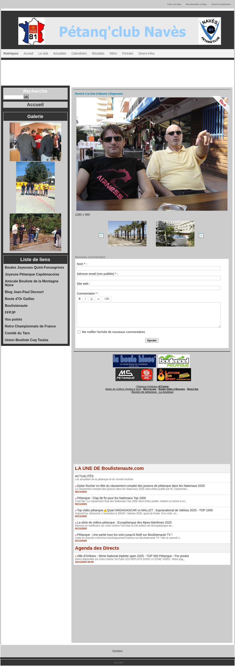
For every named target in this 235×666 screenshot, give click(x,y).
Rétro (113, 53)
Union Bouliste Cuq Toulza (26, 340)
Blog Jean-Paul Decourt (24, 292)
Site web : (83, 283)
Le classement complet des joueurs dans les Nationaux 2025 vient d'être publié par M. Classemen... (132, 488)
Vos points (13, 319)
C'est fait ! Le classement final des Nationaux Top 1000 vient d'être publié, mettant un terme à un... (131, 501)
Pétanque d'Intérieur (152, 386)
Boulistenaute (16, 305)
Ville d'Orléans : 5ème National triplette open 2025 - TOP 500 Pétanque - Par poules (133, 556)
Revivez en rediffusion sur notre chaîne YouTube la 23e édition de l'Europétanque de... (124, 525)
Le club (43, 53)
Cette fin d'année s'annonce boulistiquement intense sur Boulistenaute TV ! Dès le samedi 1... (128, 537)
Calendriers (79, 53)
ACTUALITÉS (84, 476)
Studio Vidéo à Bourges (171, 389)
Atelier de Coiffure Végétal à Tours (123, 389)
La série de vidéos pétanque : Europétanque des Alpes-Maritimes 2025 (124, 522)
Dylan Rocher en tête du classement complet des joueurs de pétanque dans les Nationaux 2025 (141, 485)
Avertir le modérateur (221, 4)
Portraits (127, 53)
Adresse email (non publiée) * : (97, 273)
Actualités (59, 53)
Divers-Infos (146, 53)
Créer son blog (174, 4)
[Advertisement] (117, 71)
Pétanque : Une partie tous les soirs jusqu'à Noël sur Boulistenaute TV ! (124, 534)
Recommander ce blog (196, 4)
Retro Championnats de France (30, 326)
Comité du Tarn (17, 333)
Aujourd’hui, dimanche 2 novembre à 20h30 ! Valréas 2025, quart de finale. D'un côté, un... (127, 513)
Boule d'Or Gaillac (20, 299)
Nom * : (82, 264)
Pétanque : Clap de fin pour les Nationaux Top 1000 (111, 498)
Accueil (28, 53)
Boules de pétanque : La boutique (152, 392)
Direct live (193, 389)
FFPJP (10, 312)
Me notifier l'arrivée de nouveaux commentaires (113, 332)
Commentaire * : (88, 293)
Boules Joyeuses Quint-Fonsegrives (34, 267)
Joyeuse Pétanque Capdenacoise (32, 274)
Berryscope (149, 389)
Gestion (117, 651)
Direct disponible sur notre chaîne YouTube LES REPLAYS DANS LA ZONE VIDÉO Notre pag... (130, 559)
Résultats (98, 53)
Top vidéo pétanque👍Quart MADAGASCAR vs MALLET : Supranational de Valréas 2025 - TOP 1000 (145, 510)
